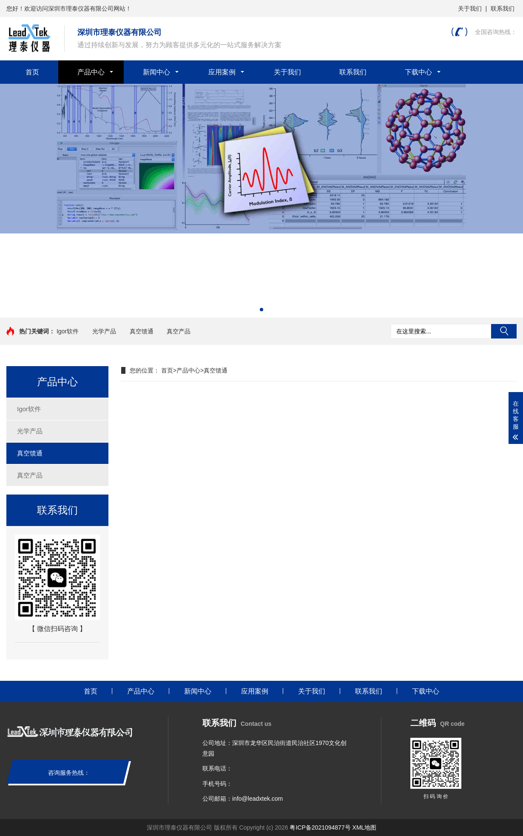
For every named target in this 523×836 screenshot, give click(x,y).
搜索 (504, 331)
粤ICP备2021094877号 (320, 827)
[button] (261, 309)
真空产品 (178, 331)
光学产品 (104, 331)
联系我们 (502, 8)
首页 (32, 72)
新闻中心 (156, 72)
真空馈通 (141, 331)
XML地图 (364, 827)
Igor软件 (68, 331)
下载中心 (418, 72)
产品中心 (91, 72)
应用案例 (222, 72)
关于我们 (470, 8)
